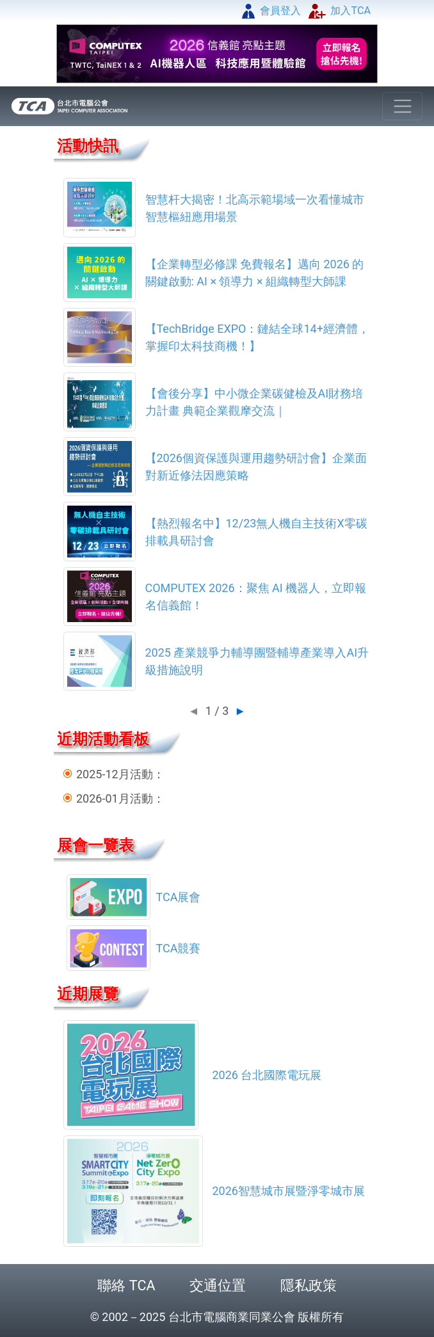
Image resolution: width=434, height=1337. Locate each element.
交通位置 (217, 1285)
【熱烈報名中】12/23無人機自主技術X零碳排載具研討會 (256, 531)
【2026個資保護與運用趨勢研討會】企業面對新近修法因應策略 (256, 466)
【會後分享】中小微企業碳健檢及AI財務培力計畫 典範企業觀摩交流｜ (254, 402)
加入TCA (340, 10)
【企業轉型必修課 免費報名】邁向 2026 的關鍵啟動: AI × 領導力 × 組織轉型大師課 (254, 272)
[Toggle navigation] (402, 106)
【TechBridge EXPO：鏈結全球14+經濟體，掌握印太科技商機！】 (257, 337)
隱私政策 (308, 1285)
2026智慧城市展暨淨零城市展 (289, 1190)
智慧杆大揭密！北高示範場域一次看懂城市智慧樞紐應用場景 (254, 208)
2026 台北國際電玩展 (267, 1075)
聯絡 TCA (126, 1285)
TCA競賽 (178, 948)
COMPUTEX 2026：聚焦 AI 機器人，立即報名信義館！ (256, 596)
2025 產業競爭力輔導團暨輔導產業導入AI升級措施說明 (257, 661)
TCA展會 (178, 897)
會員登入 (271, 10)
